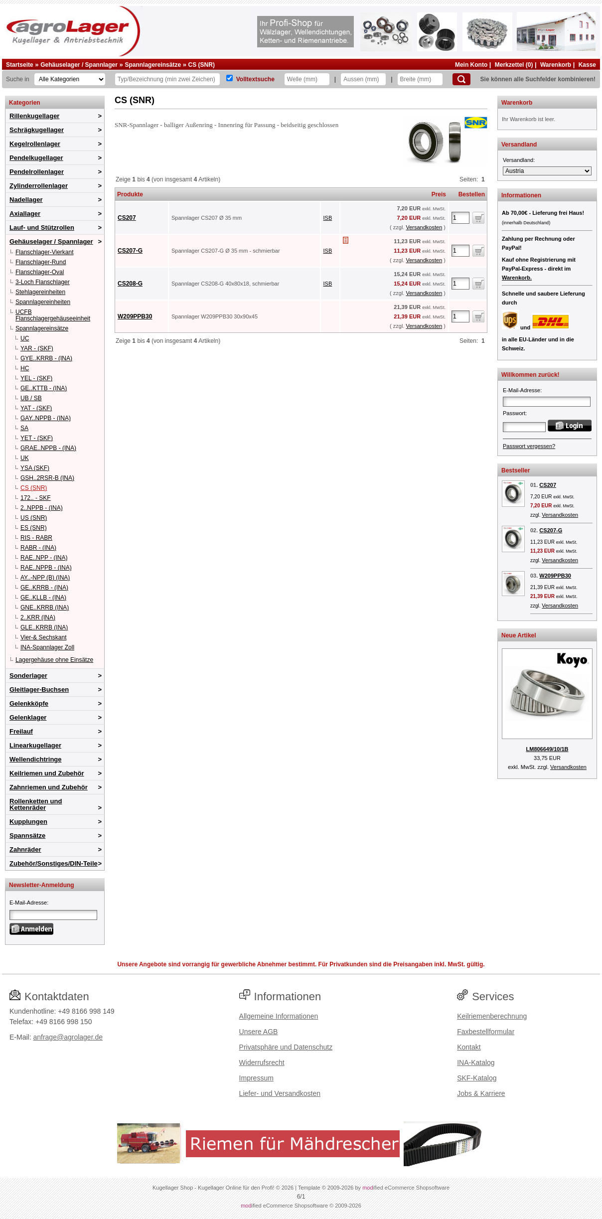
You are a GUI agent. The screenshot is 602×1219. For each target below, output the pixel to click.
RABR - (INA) (38, 547)
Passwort (514, 413)
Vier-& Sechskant (43, 637)
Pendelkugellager (36, 157)
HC (24, 368)
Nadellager (25, 199)
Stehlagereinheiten (40, 292)
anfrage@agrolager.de (68, 1037)
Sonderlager (28, 675)
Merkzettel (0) (514, 64)
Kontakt (468, 1047)
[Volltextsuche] (229, 78)
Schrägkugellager (36, 130)
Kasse (587, 64)
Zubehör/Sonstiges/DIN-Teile (53, 863)
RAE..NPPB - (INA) (46, 567)
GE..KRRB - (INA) (44, 587)
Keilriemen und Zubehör (46, 773)
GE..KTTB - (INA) (43, 388)
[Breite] (420, 79)
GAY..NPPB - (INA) (45, 418)
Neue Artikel (518, 635)
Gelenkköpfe (28, 703)
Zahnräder (25, 849)
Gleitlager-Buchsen (39, 689)
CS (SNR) (201, 64)
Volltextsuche (255, 79)
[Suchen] (461, 79)
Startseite (19, 64)
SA (24, 428)
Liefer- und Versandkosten (279, 1093)
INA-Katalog (475, 1063)
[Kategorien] (69, 79)
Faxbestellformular (485, 1032)
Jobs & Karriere (481, 1093)
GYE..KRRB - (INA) (46, 358)
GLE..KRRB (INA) (44, 627)
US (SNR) (33, 517)
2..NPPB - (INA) (41, 507)
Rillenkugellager (34, 116)
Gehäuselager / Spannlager (79, 64)
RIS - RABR (36, 537)
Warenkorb (555, 64)
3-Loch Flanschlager (42, 282)
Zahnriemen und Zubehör (48, 787)
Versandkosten (424, 227)
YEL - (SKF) (36, 378)
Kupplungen (28, 821)
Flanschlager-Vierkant (44, 252)
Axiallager (24, 213)
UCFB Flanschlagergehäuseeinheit (52, 315)
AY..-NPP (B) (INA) (45, 577)
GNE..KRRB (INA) (44, 607)
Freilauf (21, 731)
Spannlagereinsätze (153, 64)
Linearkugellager (35, 745)
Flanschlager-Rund (40, 262)
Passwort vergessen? (529, 446)
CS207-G (130, 250)
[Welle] (307, 79)
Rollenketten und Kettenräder (35, 804)
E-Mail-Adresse (28, 903)
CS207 (127, 217)
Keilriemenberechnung (492, 1016)
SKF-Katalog (476, 1078)
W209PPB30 (135, 316)
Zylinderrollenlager (38, 185)
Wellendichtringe (35, 759)
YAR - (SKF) (36, 348)
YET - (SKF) (36, 438)
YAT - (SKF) (36, 408)
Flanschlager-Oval (39, 272)
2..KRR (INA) (37, 617)
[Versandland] (547, 170)
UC (24, 338)
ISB (327, 218)
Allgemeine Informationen (278, 1016)
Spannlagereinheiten (42, 302)
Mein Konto (471, 64)
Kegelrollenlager (34, 144)
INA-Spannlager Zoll (47, 647)
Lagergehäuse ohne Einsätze (54, 659)
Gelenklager (27, 717)
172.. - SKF (35, 497)
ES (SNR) (33, 527)
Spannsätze (27, 835)
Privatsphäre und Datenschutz (286, 1047)
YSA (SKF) (34, 467)
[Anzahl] (460, 218)
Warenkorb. (517, 278)
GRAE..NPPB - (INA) (48, 448)
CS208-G (130, 283)
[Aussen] (363, 79)
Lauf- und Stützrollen (41, 227)
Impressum (256, 1078)
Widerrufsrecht (262, 1063)
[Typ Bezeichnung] (167, 79)
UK (24, 458)
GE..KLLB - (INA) (43, 597)
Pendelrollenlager (36, 171)
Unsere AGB (258, 1032)
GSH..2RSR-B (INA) (47, 477)
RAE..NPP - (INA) (43, 557)
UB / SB (31, 398)
